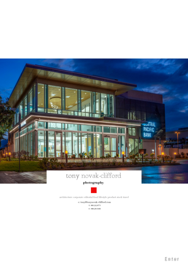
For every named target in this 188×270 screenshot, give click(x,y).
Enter (171, 258)
